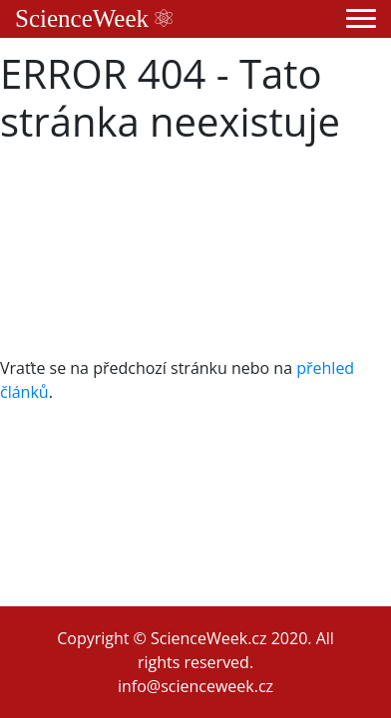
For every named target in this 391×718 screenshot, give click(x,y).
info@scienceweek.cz (195, 686)
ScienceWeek (94, 18)
